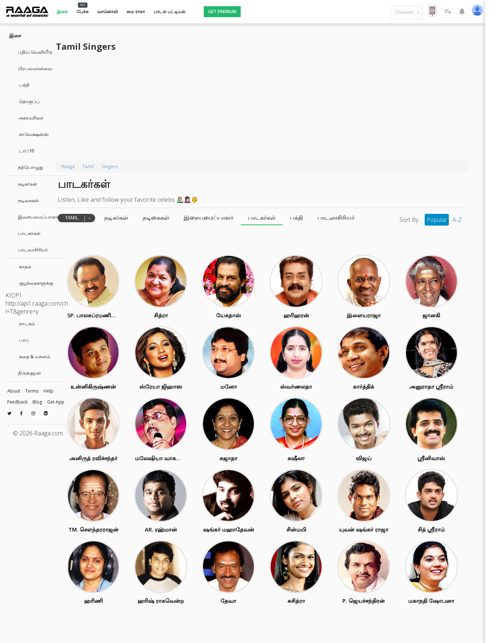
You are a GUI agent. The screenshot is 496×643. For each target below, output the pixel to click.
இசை (62, 11)
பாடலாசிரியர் (28, 249)
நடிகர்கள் (23, 184)
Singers (151, 166)
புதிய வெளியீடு (30, 52)
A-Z (453, 220)
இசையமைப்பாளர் (34, 216)
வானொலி (107, 11)
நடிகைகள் (24, 200)
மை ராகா (136, 11)
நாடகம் (22, 323)
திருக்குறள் (25, 373)
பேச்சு (82, 11)
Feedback (17, 402)
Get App (55, 402)
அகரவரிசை (26, 117)
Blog (37, 402)
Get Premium (222, 11)
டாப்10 (21, 150)
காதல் (20, 266)
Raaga (110, 166)
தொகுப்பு (24, 101)
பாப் (19, 340)
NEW (82, 5)
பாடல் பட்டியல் (169, 11)
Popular (433, 220)
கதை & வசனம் (29, 356)
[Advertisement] (281, 105)
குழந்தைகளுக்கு (31, 283)
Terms (31, 391)
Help (48, 391)
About (13, 391)
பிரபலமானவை (30, 68)
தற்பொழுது (26, 167)
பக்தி (19, 85)
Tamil (130, 166)
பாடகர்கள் (25, 233)
